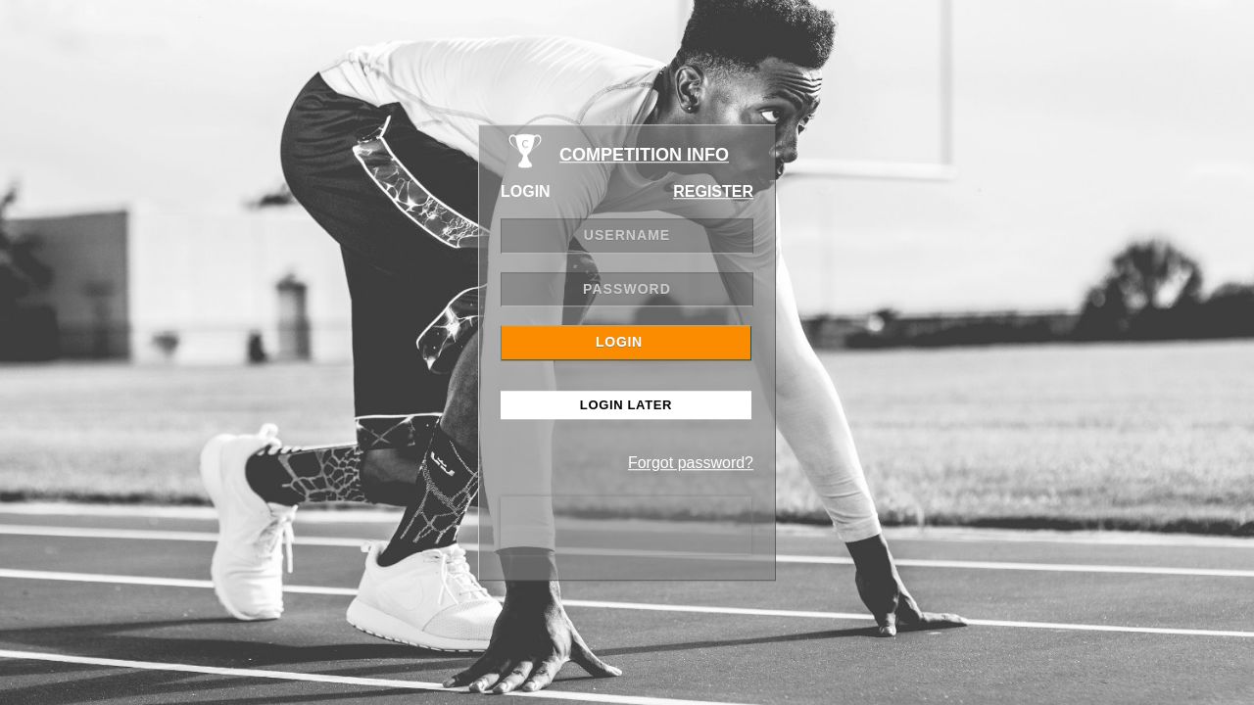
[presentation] (626, 525)
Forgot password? (690, 462)
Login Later (626, 405)
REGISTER (713, 191)
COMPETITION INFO (644, 154)
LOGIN (619, 342)
